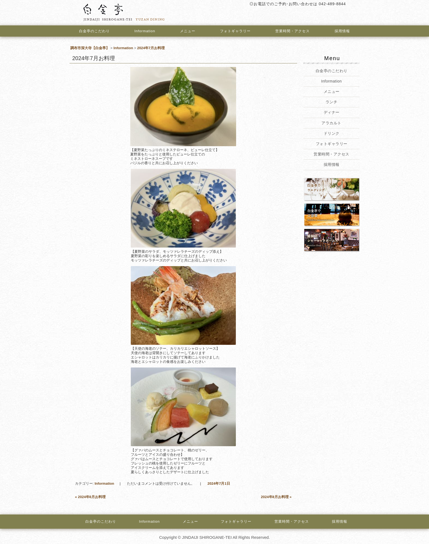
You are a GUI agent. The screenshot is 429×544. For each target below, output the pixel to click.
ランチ (332, 102)
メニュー (187, 31)
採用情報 (342, 31)
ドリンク (331, 133)
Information (144, 31)
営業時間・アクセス (293, 31)
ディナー (331, 112)
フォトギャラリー (235, 31)
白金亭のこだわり (94, 31)
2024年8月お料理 (276, 497)
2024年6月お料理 (90, 497)
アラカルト (331, 123)
